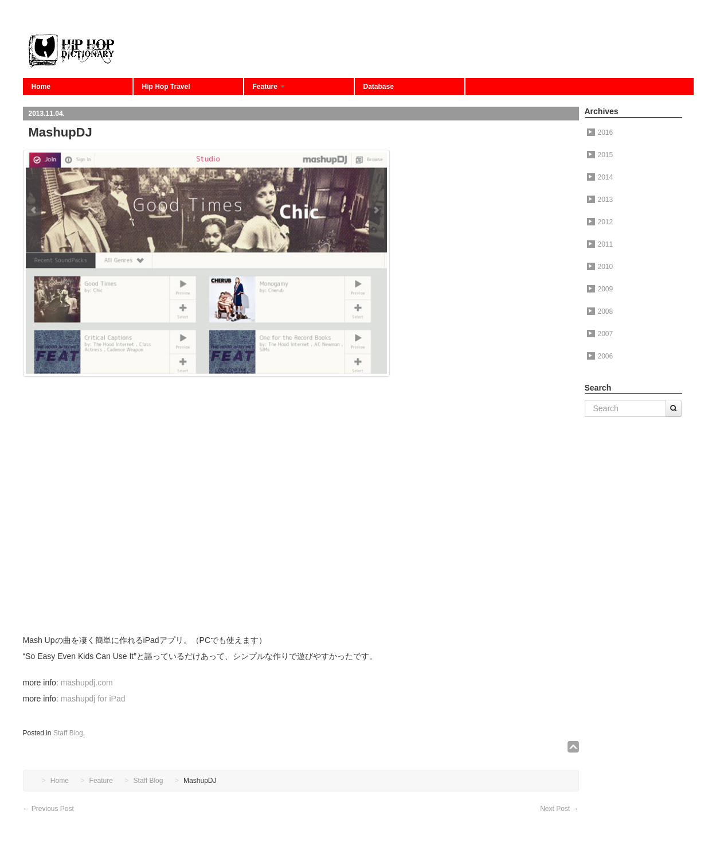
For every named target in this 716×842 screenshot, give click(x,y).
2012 (600, 222)
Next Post (559, 809)
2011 (600, 244)
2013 (600, 200)
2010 (600, 267)
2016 (600, 132)
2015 (600, 155)
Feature (269, 87)
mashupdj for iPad (93, 698)
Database (378, 87)
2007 (600, 334)
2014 (600, 177)
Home (41, 87)
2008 (600, 311)
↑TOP (573, 747)
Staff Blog (68, 733)
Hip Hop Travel (166, 87)
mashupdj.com (87, 682)
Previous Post (48, 809)
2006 (600, 356)
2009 (600, 289)
